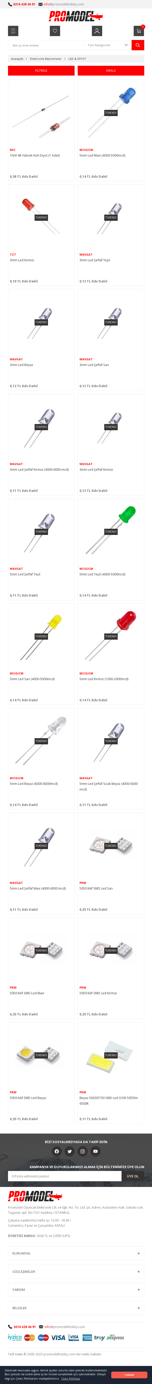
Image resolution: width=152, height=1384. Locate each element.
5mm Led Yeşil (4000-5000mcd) (102, 574)
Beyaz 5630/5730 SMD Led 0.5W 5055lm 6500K (108, 1100)
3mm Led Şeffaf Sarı (94, 365)
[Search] (46, 45)
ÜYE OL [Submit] (133, 1176)
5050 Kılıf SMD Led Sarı (96, 888)
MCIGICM (86, 150)
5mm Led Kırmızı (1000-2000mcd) (104, 679)
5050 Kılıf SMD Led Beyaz (28, 1098)
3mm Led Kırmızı (22, 260)
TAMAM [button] (129, 1375)
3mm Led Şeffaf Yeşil (94, 260)
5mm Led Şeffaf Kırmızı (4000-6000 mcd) (39, 469)
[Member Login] (97, 31)
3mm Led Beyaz (21, 365)
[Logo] (76, 16)
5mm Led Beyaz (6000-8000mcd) (34, 783)
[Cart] (139, 31)
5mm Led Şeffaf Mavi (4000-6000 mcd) (38, 888)
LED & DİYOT (77, 59)
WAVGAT (86, 254)
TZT (13, 254)
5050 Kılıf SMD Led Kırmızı (98, 993)
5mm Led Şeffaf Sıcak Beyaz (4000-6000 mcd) (108, 786)
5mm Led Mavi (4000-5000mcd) (102, 155)
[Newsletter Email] (76, 1176)
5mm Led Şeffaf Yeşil (25, 574)
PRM (82, 883)
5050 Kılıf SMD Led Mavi (27, 993)
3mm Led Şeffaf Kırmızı (96, 469)
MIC (12, 150)
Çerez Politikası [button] (70, 1378)
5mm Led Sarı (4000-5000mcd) (32, 679)
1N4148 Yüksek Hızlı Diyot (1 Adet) (35, 155)
